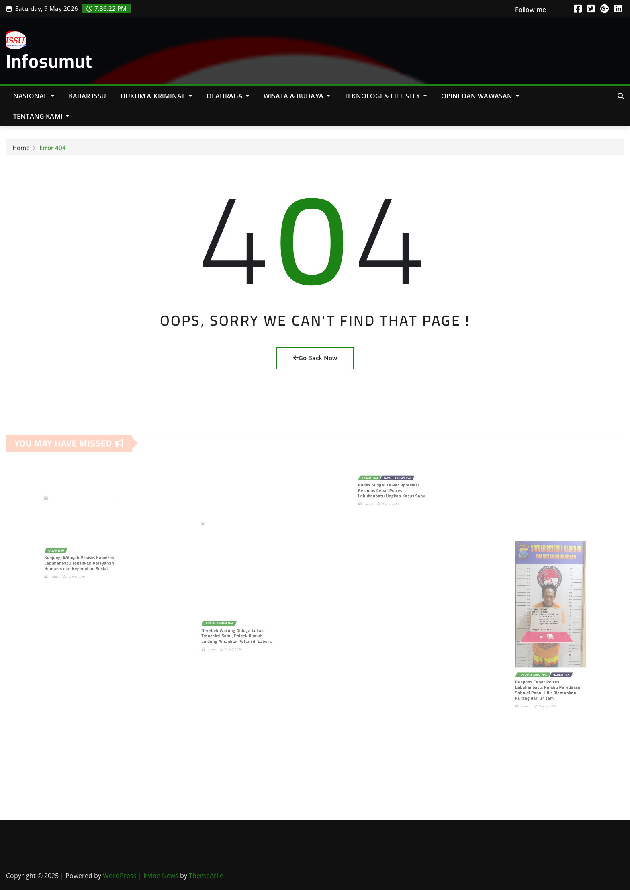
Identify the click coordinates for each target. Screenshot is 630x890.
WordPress (120, 875)
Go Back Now (315, 358)
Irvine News (160, 875)
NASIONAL (33, 96)
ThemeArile (206, 875)
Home (21, 150)
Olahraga (228, 96)
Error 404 (52, 150)
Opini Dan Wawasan (480, 96)
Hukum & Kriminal (156, 96)
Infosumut (49, 60)
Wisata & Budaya (297, 96)
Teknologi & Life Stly (385, 96)
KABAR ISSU (87, 96)
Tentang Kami (41, 116)
